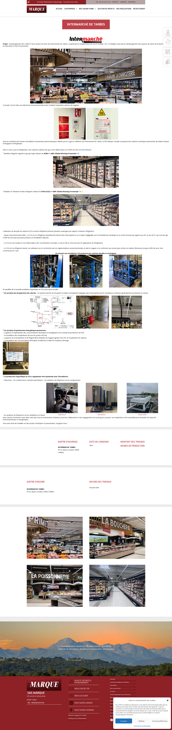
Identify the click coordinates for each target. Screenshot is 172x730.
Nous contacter (81, 688)
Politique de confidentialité (142, 726)
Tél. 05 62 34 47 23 (103, 2)
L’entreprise (69, 9)
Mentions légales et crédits (77, 715)
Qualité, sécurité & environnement (82, 681)
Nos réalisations (123, 9)
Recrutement (139, 9)
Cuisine (112, 691)
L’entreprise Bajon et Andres (119, 682)
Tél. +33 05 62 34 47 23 (35, 703)
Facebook (131, 2)
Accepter (123, 721)
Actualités (113, 685)
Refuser (142, 721)
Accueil (59, 9)
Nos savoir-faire (86, 9)
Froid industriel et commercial (120, 694)
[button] (168, 700)
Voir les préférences (160, 721)
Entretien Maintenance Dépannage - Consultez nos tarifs (57, 2)
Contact (115, 2)
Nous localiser (81, 696)
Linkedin (123, 2)
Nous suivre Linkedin (83, 703)
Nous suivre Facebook (84, 710)
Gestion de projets (106, 9)
